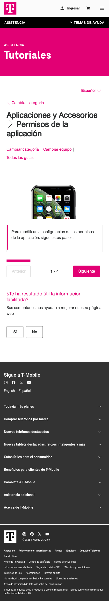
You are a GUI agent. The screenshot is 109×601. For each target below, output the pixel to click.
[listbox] (54, 237)
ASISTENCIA (14, 22)
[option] (54, 237)
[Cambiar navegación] (91, 22)
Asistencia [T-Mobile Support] (14, 45)
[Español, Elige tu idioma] (91, 91)
